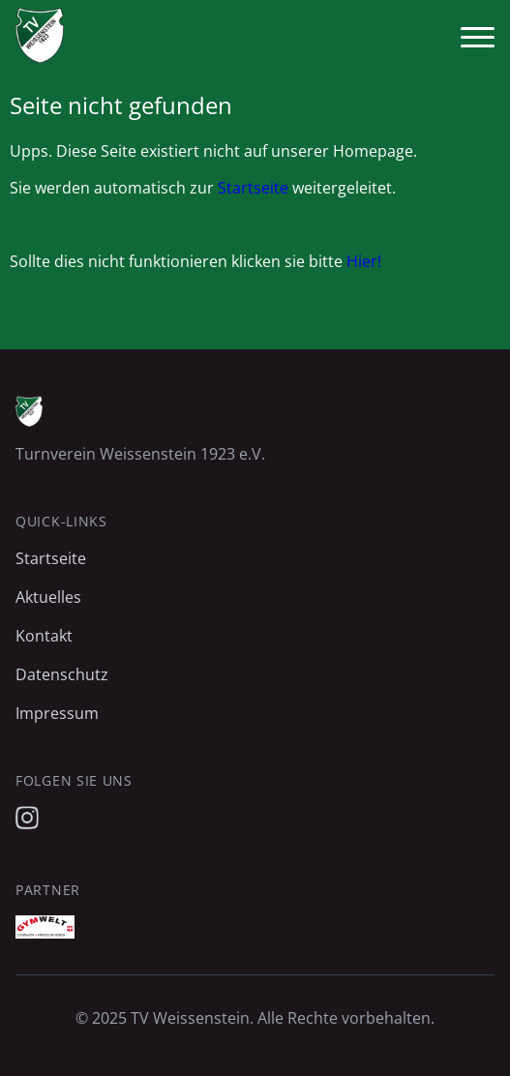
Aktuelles (48, 597)
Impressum (57, 713)
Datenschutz (61, 674)
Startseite (253, 187)
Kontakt (44, 635)
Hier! (363, 261)
